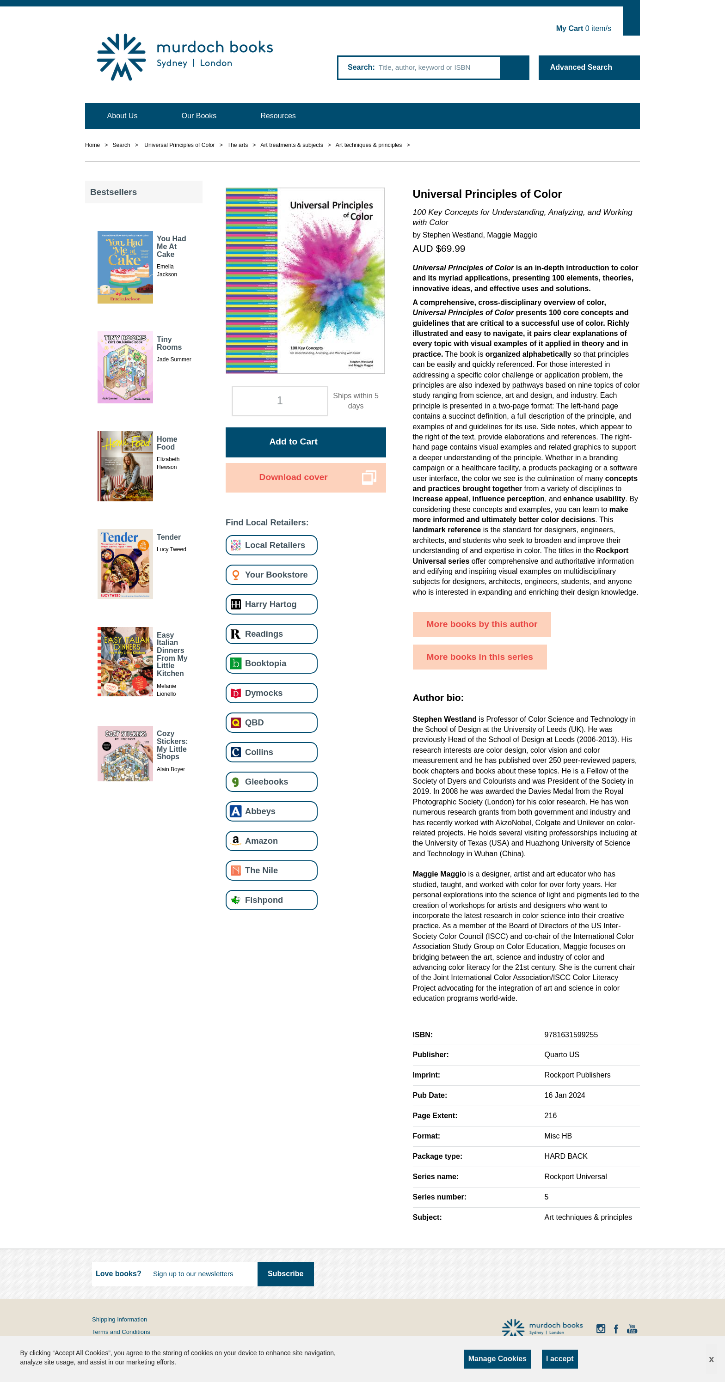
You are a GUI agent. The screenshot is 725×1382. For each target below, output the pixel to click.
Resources (277, 116)
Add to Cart (293, 441)
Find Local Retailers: (267, 522)
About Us (122, 116)
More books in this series (480, 657)
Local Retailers (275, 545)
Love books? (118, 1274)
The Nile (261, 870)
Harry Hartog (271, 604)
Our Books (199, 116)
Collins (259, 752)
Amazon (261, 841)
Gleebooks (266, 781)
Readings (264, 634)
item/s (583, 28)
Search (360, 67)
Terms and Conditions (121, 1331)
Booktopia (265, 663)
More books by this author (482, 624)
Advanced (581, 67)
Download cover (293, 477)
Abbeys (260, 811)
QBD (254, 722)
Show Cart (631, 21)
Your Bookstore (276, 574)
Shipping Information (119, 1319)
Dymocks (264, 693)
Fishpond (264, 900)
